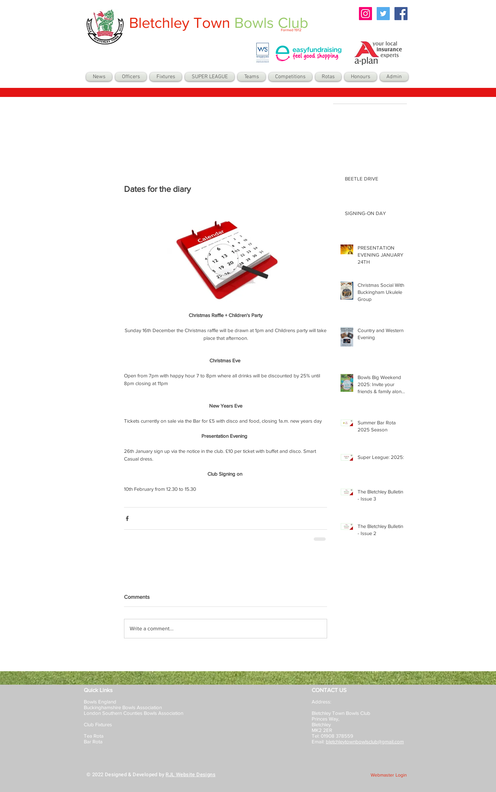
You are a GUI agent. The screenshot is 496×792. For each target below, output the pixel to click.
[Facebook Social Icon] (401, 13)
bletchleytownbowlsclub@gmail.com (365, 741)
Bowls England (100, 701)
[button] (251, 76)
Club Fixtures (98, 724)
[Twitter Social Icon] (383, 13)
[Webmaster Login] (389, 775)
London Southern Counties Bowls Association (133, 713)
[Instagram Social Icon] (365, 13)
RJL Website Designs (190, 774)
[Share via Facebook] (127, 518)
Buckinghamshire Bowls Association (123, 707)
